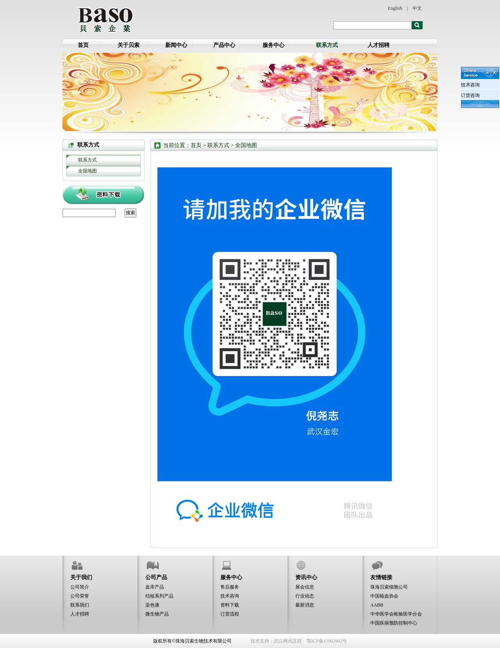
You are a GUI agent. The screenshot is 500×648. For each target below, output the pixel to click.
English (395, 8)
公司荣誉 (79, 596)
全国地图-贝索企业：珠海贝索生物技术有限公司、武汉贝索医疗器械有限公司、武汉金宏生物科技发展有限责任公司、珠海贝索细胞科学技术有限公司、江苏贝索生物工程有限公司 (104, 19)
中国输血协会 (384, 596)
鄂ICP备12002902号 (327, 641)
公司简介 (79, 587)
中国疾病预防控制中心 (393, 623)
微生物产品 (157, 614)
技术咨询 (229, 596)
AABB (376, 605)
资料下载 (229, 605)
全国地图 (87, 171)
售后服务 (229, 587)
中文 (417, 8)
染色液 (152, 605)
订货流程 (229, 614)
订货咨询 (470, 95)
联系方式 (327, 45)
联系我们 (79, 605)
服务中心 (273, 45)
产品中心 (224, 45)
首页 (83, 45)
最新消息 (304, 605)
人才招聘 (378, 45)
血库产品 (154, 587)
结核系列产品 (159, 596)
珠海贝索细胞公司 (389, 587)
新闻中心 (176, 45)
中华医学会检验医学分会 (396, 614)
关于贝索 (128, 45)
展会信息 (304, 587)
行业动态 (304, 596)
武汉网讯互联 (288, 641)
